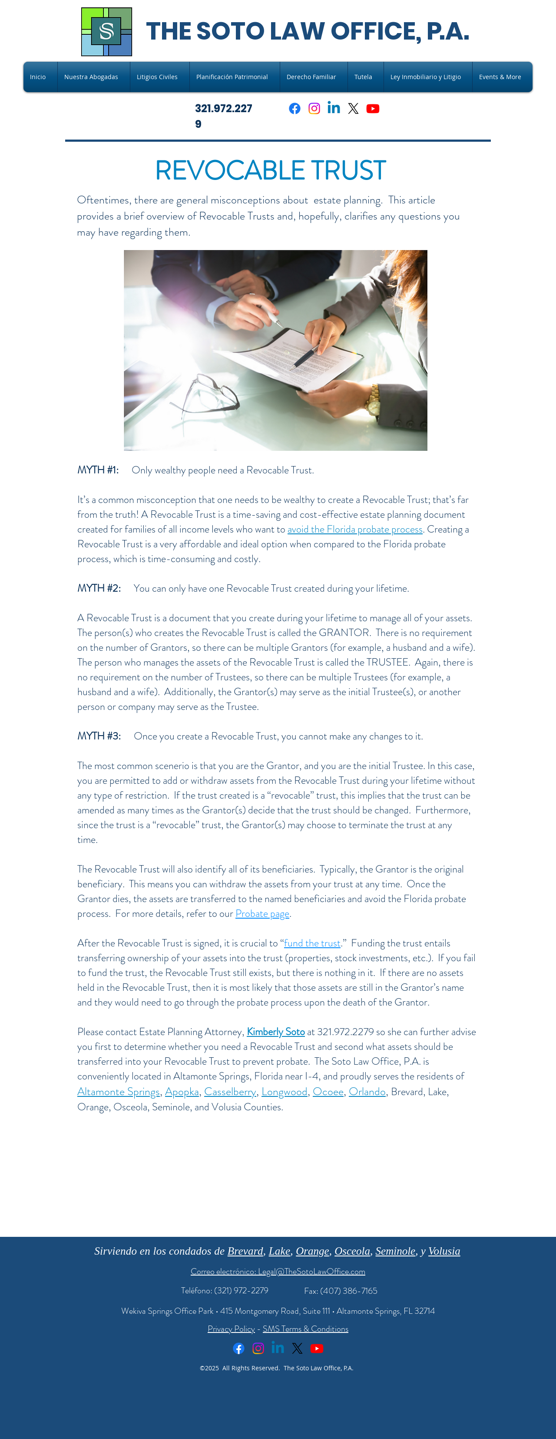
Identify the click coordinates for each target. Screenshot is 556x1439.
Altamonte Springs (118, 1091)
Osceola (352, 1251)
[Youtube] (373, 108)
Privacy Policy (231, 1328)
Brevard (245, 1251)
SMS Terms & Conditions (305, 1328)
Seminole (396, 1251)
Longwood (284, 1091)
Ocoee (328, 1091)
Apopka (182, 1091)
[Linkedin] (333, 108)
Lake (280, 1251)
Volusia (444, 1251)
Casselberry (230, 1091)
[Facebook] (294, 108)
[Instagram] (314, 108)
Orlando (367, 1091)
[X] (353, 108)
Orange (312, 1251)
